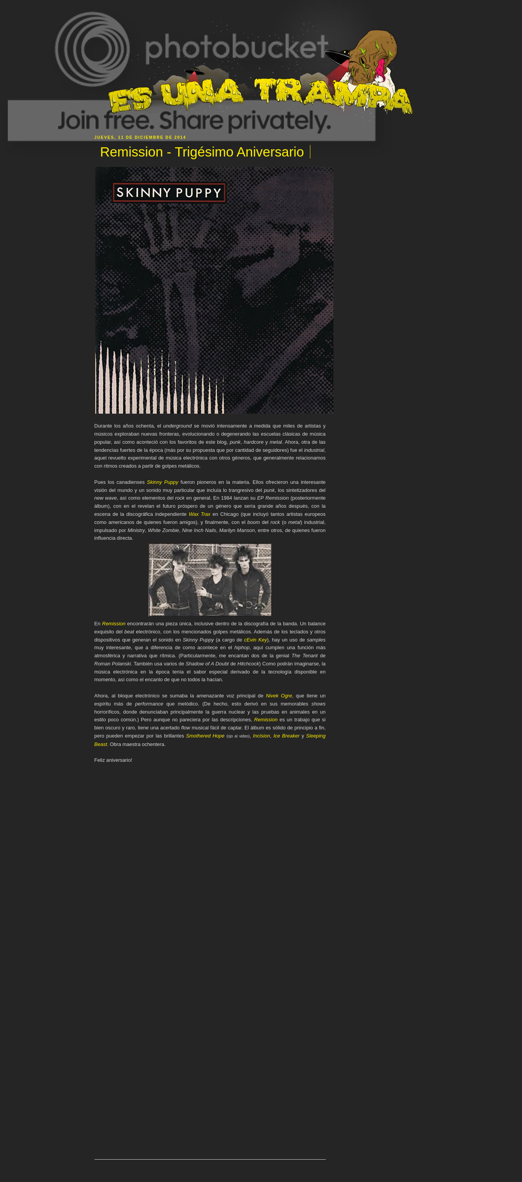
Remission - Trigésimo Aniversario (202, 151)
